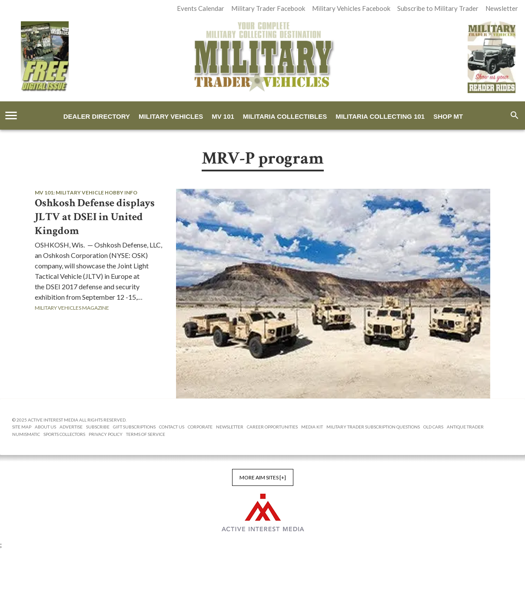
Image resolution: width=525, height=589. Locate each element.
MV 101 (223, 116)
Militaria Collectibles (284, 116)
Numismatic (26, 434)
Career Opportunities (272, 426)
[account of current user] (11, 115)
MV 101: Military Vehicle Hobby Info (86, 192)
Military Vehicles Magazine (72, 308)
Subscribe (98, 426)
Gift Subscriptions (134, 426)
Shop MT (448, 116)
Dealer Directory (96, 116)
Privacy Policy (106, 434)
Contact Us (171, 426)
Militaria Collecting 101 (380, 116)
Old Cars (433, 426)
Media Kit (312, 426)
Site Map (21, 426)
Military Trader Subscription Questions (373, 426)
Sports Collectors (64, 434)
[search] (514, 115)
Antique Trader (465, 426)
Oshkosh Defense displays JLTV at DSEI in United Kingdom (95, 217)
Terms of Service (145, 434)
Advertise (71, 426)
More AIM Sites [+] (262, 477)
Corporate (200, 426)
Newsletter (229, 426)
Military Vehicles (170, 116)
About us (45, 426)
